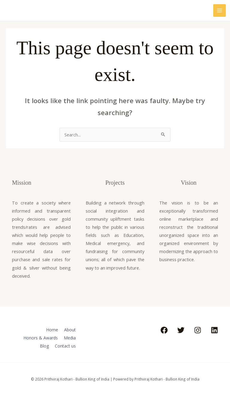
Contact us (65, 345)
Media (70, 337)
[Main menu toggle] (219, 10)
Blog (43, 345)
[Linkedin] (214, 330)
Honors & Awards (40, 337)
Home (51, 329)
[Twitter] (180, 330)
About (70, 329)
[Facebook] (164, 330)
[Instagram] (197, 330)
